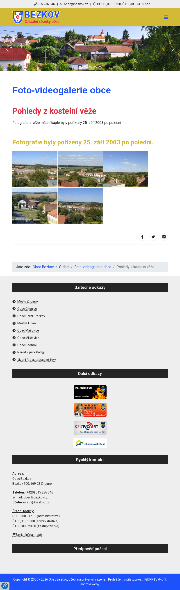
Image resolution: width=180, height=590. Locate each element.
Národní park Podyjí (31, 352)
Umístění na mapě (27, 534)
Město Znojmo (27, 301)
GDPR (149, 579)
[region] (90, 48)
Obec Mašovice (28, 330)
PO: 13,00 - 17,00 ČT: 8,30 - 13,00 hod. (122, 4)
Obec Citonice (27, 308)
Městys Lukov (26, 323)
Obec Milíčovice (28, 338)
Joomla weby (89, 584)
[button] (7, 48)
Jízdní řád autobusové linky (36, 359)
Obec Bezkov (58, 579)
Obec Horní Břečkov (31, 316)
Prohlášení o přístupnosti (125, 579)
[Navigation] (166, 17)
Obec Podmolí (27, 345)
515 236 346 (44, 4)
